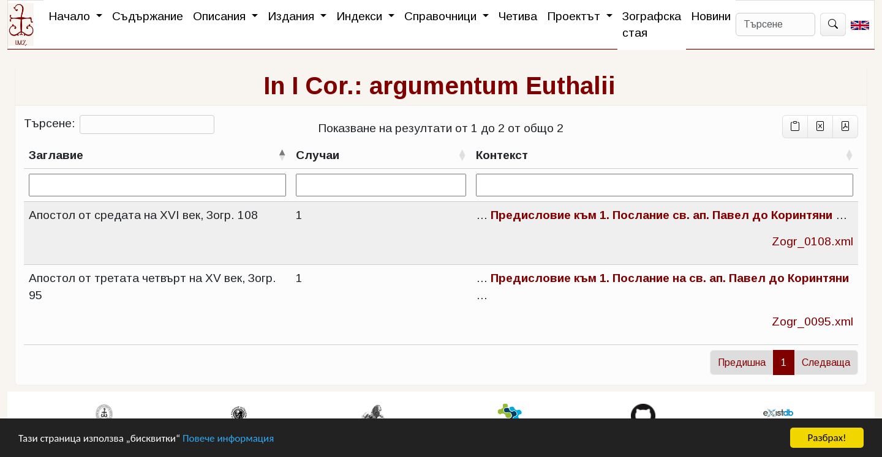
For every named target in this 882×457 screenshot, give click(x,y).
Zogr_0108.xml (812, 241)
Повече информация (228, 438)
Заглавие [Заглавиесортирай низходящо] (56, 155)
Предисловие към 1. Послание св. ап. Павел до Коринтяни (661, 215)
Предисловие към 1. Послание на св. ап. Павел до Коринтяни (670, 278)
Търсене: (119, 124)
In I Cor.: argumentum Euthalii (439, 85)
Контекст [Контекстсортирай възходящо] (502, 155)
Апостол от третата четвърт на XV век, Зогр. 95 (152, 286)
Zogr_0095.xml (812, 321)
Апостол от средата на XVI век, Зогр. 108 (143, 215)
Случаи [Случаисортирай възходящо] (317, 155)
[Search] (775, 24)
